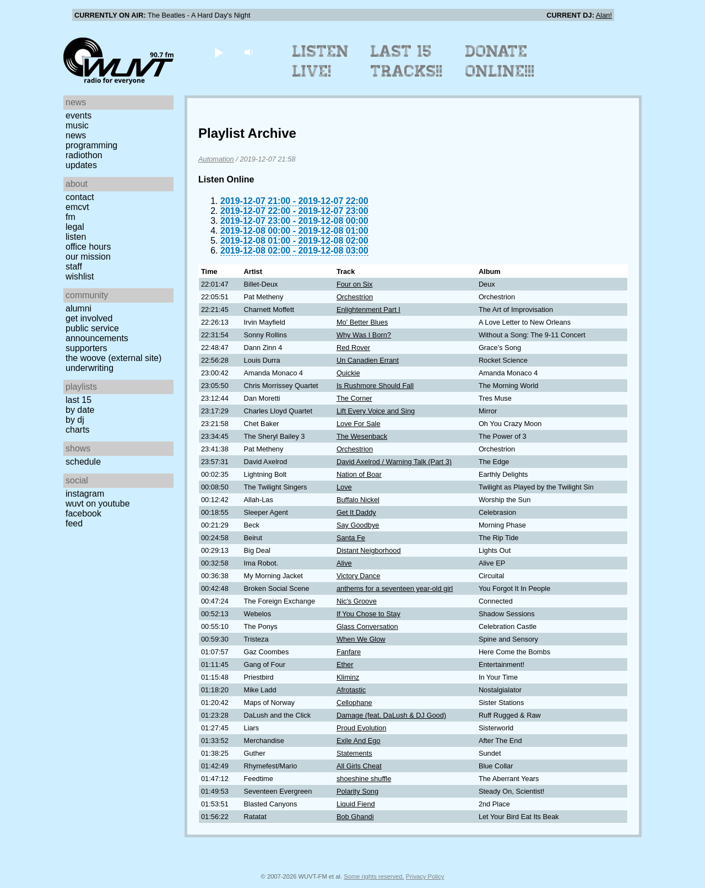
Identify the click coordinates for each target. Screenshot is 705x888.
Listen (76, 236)
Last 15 (78, 400)
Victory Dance (358, 576)
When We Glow (361, 639)
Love (344, 487)
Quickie (348, 373)
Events (78, 115)
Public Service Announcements (97, 333)
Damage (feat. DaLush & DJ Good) (391, 715)
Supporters (86, 348)
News (76, 135)
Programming (91, 145)
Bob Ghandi (355, 816)
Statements (354, 753)
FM (70, 217)
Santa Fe (351, 538)
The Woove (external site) (113, 358)
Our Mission (88, 256)
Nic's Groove (357, 601)
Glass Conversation (367, 626)
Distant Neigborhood (369, 550)
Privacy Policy (425, 876)
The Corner (354, 398)
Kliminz (348, 677)
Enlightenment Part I (368, 309)
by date (80, 410)
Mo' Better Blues (362, 322)
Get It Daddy (356, 512)
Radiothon (84, 155)
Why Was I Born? (364, 335)
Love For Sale (359, 423)
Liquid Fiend (356, 804)
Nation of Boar (359, 474)
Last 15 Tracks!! (407, 61)
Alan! (604, 15)
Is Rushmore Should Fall (375, 385)
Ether (345, 664)
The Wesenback (362, 436)
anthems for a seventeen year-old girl (395, 588)
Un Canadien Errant (368, 360)
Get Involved (89, 318)
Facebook (83, 513)
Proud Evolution (361, 728)
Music (77, 125)
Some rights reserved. (374, 876)
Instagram (85, 493)
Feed (74, 523)
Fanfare (349, 652)
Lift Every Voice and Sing (376, 411)
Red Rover (353, 347)
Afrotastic (351, 690)
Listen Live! (320, 61)
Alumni (78, 308)
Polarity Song (357, 791)
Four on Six (354, 284)
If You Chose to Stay (368, 614)
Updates (81, 165)
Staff (74, 266)
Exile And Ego (359, 740)
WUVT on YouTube (98, 503)
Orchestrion (355, 297)
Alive (344, 563)
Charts (78, 429)
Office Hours (88, 246)
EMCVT (77, 207)
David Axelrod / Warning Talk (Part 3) (394, 462)
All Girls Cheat (359, 766)
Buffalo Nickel (358, 500)
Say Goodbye (358, 525)
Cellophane (354, 702)
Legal (75, 227)
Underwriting (89, 368)
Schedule (83, 461)
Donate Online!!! (500, 61)
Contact (80, 197)
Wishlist (80, 276)
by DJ (75, 419)
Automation (216, 159)
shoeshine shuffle (364, 778)
